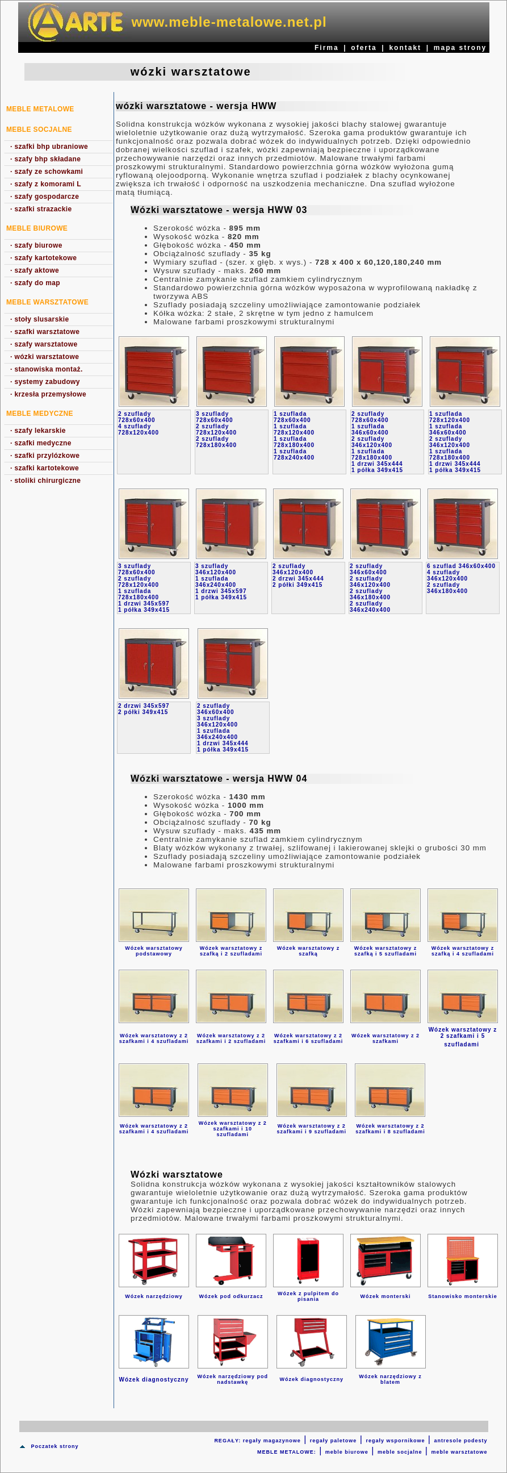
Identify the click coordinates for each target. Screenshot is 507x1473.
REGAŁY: (228, 1440)
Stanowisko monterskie (462, 1296)
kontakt (405, 48)
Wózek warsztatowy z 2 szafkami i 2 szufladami (231, 1038)
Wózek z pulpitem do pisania (308, 1296)
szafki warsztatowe (44, 332)
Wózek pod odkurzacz (231, 1296)
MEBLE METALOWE (40, 109)
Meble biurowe (37, 228)
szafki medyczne (41, 443)
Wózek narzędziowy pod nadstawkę (233, 1379)
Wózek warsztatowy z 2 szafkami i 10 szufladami (233, 1128)
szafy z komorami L (45, 184)
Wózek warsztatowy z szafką (308, 951)
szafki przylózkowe (44, 456)
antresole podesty (460, 1440)
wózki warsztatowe (44, 357)
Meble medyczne (39, 414)
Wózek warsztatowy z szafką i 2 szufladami (231, 951)
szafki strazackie (41, 209)
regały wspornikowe (395, 1440)
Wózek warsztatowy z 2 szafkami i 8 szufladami (390, 1128)
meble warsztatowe (459, 1452)
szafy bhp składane (45, 159)
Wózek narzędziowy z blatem (390, 1379)
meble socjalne (400, 1452)
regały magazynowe (272, 1440)
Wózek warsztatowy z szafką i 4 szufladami (463, 951)
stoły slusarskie (39, 319)
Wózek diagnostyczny (311, 1379)
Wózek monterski (385, 1296)
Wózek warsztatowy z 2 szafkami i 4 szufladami (154, 1038)
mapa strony (460, 48)
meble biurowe (346, 1452)
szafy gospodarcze (44, 197)
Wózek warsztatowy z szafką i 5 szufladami (385, 951)
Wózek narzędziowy (154, 1296)
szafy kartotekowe (43, 258)
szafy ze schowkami (46, 172)
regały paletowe (333, 1440)
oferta (363, 48)
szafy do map (35, 283)
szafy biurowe (36, 245)
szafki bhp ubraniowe (49, 147)
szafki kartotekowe (44, 468)
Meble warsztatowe (47, 302)
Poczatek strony (54, 1446)
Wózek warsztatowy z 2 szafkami (385, 1038)
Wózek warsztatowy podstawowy (154, 951)
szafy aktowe (34, 270)
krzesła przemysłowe (48, 394)
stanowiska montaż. (46, 369)
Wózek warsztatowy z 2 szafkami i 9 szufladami (311, 1128)
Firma (327, 48)
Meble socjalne (39, 129)
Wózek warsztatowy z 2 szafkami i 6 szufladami (308, 1038)
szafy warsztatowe (44, 344)
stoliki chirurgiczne (45, 481)
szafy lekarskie (38, 431)
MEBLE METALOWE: (286, 1452)
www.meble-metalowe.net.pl (229, 22)
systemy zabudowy (45, 382)
